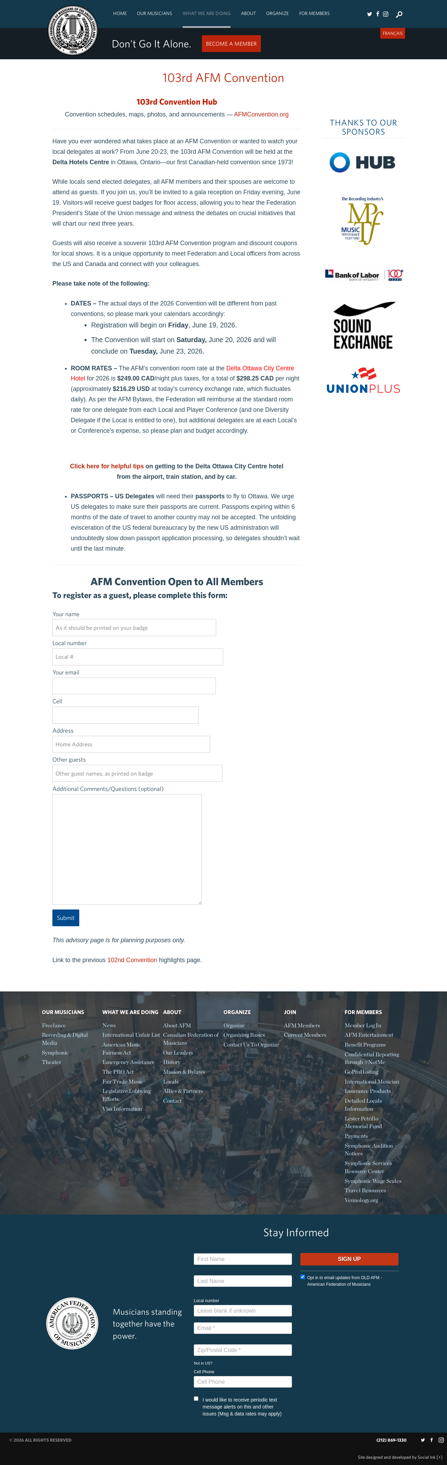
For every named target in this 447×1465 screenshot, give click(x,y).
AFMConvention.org (261, 114)
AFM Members (302, 1025)
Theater (51, 1062)
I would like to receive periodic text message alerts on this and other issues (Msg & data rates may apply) (237, 1406)
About (248, 13)
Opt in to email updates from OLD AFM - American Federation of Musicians (341, 1281)
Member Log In (363, 1025)
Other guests (137, 766)
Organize (277, 13)
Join (290, 1012)
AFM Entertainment (369, 1035)
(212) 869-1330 (391, 1440)
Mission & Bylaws (184, 1071)
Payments (356, 1136)
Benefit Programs (365, 1044)
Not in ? (203, 1363)
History (172, 1062)
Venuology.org (361, 1200)
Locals (170, 1081)
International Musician (372, 1081)
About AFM (177, 1025)
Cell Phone (204, 1371)
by (396, 1457)
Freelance (54, 1025)
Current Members (305, 1035)
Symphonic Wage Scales (373, 1181)
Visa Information (122, 1108)
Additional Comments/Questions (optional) (127, 845)
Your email (134, 679)
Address (131, 737)
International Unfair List (131, 1035)
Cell (125, 707)
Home (120, 13)
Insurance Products (368, 1091)
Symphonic (55, 1052)
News (109, 1025)
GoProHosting (361, 1071)
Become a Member (231, 43)
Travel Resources (365, 1190)
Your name (134, 620)
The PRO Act (118, 1071)
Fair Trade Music (122, 1081)
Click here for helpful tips (107, 466)
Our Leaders (178, 1052)
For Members (314, 13)
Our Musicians (154, 13)
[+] (439, 1457)
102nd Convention (132, 960)
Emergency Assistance (128, 1062)
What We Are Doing (206, 13)
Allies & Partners (183, 1091)
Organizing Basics (244, 1035)
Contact (172, 1100)
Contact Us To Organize (251, 1044)
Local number (137, 649)
